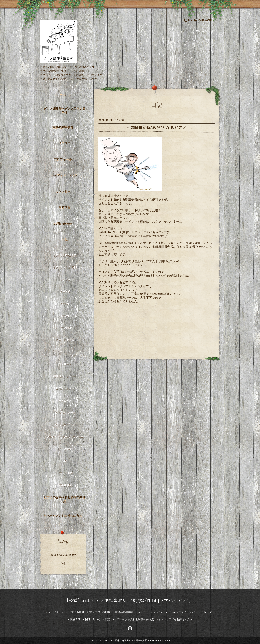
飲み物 (65, 315)
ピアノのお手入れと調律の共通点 (64, 499)
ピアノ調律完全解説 (65, 255)
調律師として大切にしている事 (65, 436)
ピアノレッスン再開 (65, 267)
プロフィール (63, 159)
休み (63, 563)
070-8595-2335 (200, 20)
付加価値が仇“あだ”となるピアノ (156, 127)
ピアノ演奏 (65, 448)
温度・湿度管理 (65, 339)
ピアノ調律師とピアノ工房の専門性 (64, 110)
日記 (65, 239)
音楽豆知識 (65, 485)
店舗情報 (65, 207)
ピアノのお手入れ (65, 424)
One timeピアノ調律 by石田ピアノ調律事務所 (122, 640)
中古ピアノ (65, 400)
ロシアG (65, 279)
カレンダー (62, 191)
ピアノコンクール (65, 412)
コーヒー (65, 352)
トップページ (63, 95)
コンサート (65, 364)
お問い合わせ (63, 223)
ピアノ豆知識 (65, 472)
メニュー (65, 143)
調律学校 (65, 291)
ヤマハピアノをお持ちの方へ (63, 515)
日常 (65, 460)
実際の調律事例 (62, 127)
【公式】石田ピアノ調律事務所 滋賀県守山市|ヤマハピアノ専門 (130, 600)
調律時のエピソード (65, 376)
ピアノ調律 (65, 327)
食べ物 (65, 303)
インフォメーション (64, 175)
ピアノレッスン (65, 388)
